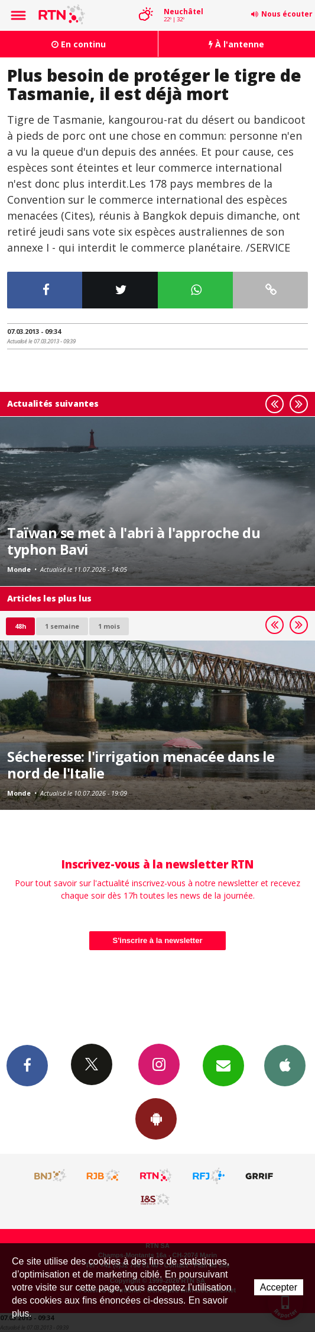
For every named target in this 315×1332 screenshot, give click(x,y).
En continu (78, 44)
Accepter (278, 1287)
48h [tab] (20, 626)
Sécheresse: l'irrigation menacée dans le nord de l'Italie (140, 765)
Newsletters (223, 1065)
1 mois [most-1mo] (109, 626)
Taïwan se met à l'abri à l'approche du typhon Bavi (133, 541)
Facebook (27, 1065)
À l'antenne (236, 44)
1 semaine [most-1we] (62, 626)
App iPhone (285, 1065)
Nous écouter (287, 14)
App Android (156, 1118)
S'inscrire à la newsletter (158, 940)
